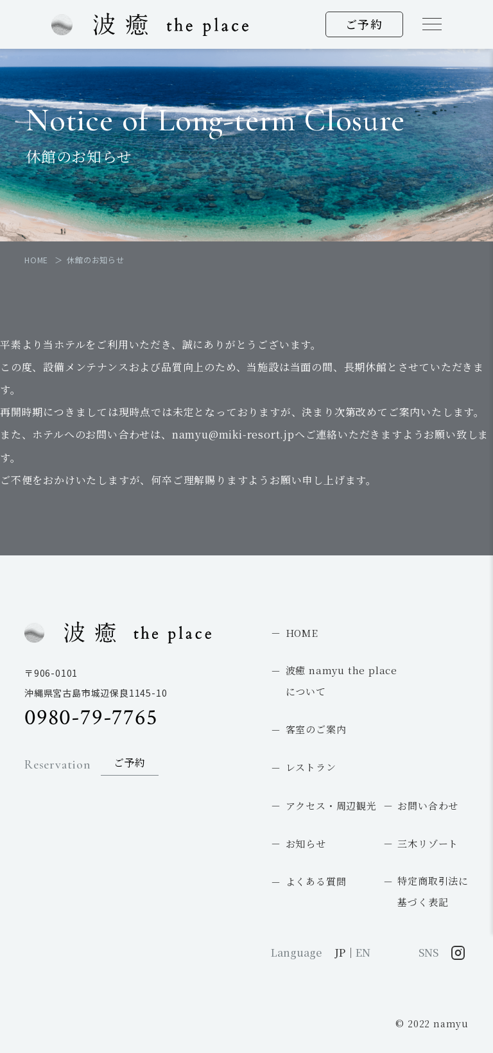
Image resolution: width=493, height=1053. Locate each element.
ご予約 (364, 23)
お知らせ (306, 843)
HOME (302, 633)
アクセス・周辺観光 (331, 805)
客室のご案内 (316, 729)
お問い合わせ (427, 805)
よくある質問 (316, 881)
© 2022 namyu (432, 1023)
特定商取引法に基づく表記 (433, 891)
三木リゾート (427, 843)
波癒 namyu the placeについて (341, 680)
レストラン (311, 767)
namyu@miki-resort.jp (233, 434)
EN (363, 952)
